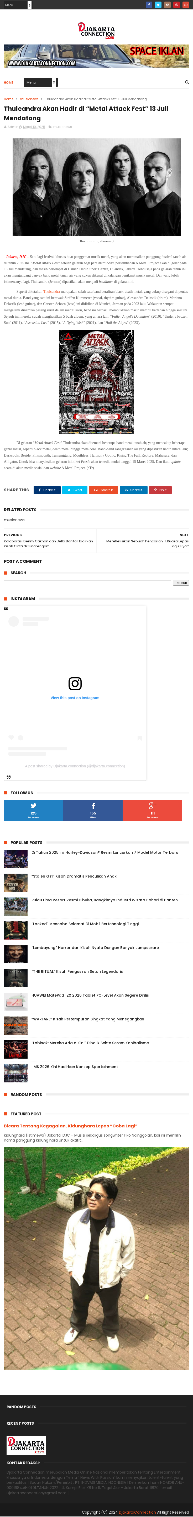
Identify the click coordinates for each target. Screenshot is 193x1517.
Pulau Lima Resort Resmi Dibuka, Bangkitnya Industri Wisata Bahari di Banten (105, 900)
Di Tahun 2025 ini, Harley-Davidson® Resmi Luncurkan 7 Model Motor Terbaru (105, 853)
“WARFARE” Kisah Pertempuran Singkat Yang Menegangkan (88, 1019)
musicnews (29, 99)
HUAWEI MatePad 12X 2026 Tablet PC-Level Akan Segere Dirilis (90, 995)
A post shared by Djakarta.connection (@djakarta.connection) (75, 767)
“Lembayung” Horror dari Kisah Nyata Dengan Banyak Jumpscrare (95, 948)
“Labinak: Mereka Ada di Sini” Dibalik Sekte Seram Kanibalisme (90, 1043)
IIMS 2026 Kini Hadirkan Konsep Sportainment (75, 1067)
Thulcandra (51, 292)
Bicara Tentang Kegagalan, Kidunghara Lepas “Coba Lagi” (71, 1126)
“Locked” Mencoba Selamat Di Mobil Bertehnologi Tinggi (85, 924)
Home (8, 83)
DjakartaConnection (137, 1512)
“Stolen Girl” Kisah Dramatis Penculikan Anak (74, 876)
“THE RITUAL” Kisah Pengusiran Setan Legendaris (77, 972)
